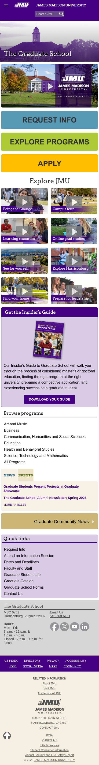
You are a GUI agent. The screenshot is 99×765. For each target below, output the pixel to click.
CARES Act (49, 740)
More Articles (15, 504)
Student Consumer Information (49, 750)
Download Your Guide (49, 399)
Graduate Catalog (18, 581)
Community (72, 666)
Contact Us (13, 594)
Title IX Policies (49, 745)
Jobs (12, 666)
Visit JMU (49, 688)
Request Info (14, 549)
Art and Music (15, 424)
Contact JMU (49, 727)
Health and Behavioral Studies (29, 449)
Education (12, 443)
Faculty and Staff (18, 568)
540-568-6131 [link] (60, 616)
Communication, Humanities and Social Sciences (45, 437)
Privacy (53, 660)
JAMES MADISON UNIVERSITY (54, 760)
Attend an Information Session (29, 556)
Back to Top (7, 735)
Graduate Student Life (22, 575)
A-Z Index (11, 660)
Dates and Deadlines (21, 562)
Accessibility (76, 660)
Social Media (33, 666)
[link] (54, 630)
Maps (53, 666)
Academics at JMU (49, 693)
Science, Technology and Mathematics (36, 456)
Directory (32, 660)
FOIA (49, 735)
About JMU (49, 683)
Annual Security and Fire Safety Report (49, 755)
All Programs (15, 462)
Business (11, 430)
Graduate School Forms (24, 587)
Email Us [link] (56, 612)
